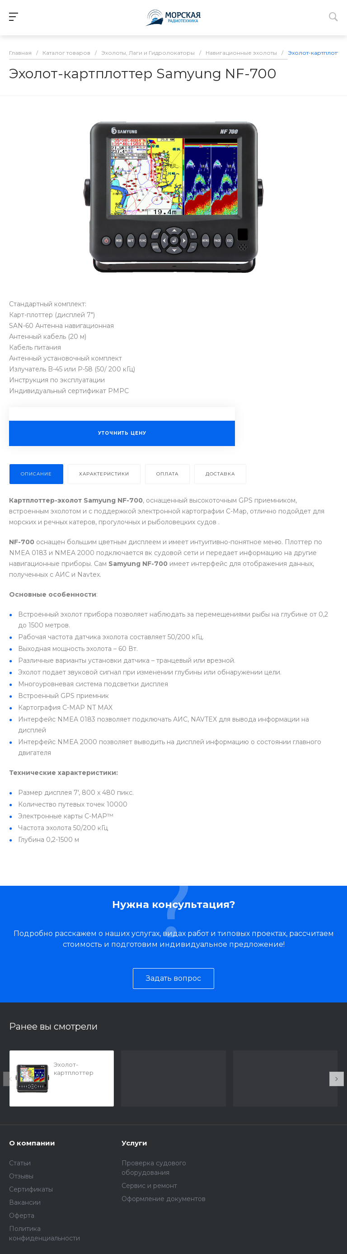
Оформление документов (164, 1199)
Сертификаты (31, 1189)
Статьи (20, 1163)
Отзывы (21, 1176)
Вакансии (25, 1202)
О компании (32, 1143)
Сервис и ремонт (149, 1186)
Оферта (21, 1215)
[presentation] (10, 1079)
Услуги (134, 1143)
